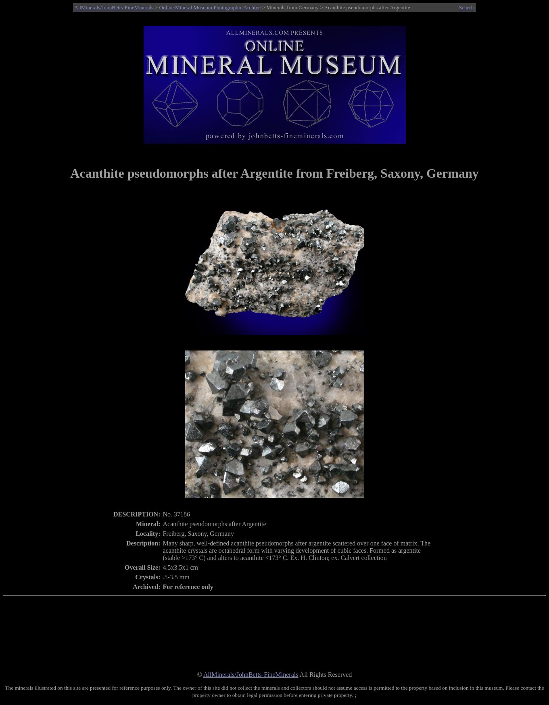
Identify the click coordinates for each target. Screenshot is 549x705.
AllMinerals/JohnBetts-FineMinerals (113, 7)
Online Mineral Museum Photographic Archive (210, 7)
